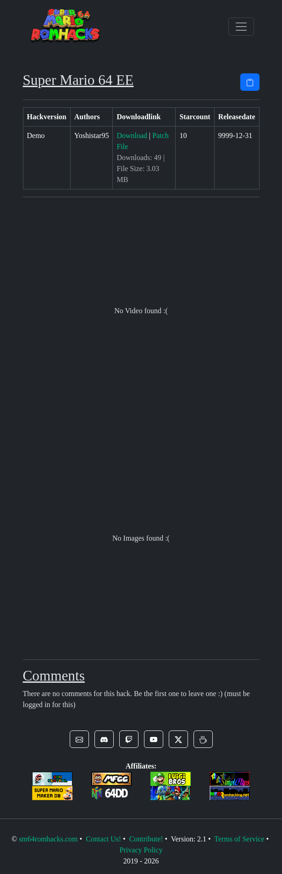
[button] (79, 739)
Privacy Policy (141, 850)
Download (131, 135)
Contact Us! (103, 839)
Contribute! (146, 839)
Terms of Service (239, 839)
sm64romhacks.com (48, 839)
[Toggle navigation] (241, 26)
